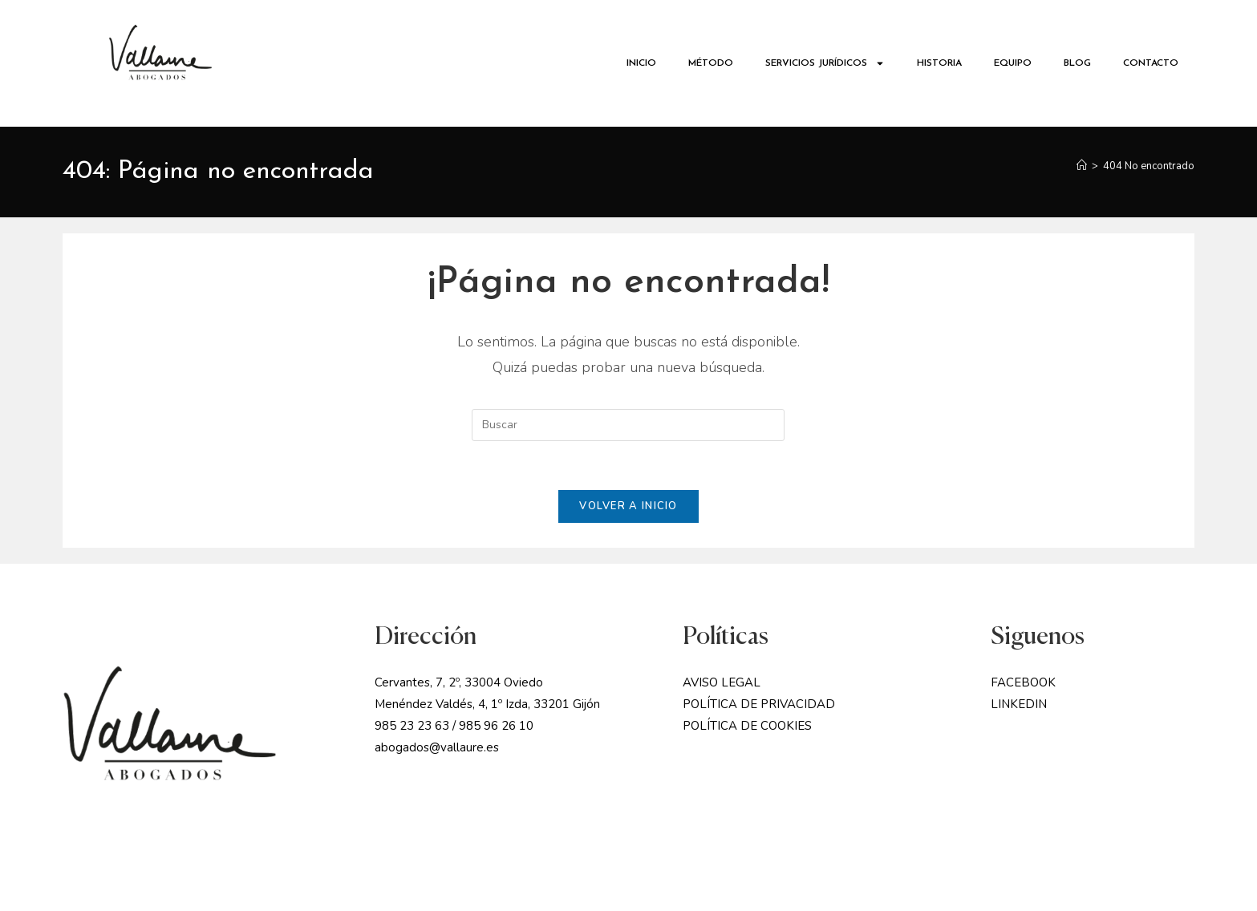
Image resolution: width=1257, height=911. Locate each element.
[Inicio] (1082, 166)
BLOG (1077, 63)
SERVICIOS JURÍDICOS (825, 63)
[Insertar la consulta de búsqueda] (628, 425)
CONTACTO (1150, 63)
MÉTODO (710, 63)
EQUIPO (1013, 63)
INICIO (641, 63)
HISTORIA (939, 63)
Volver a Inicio (628, 506)
